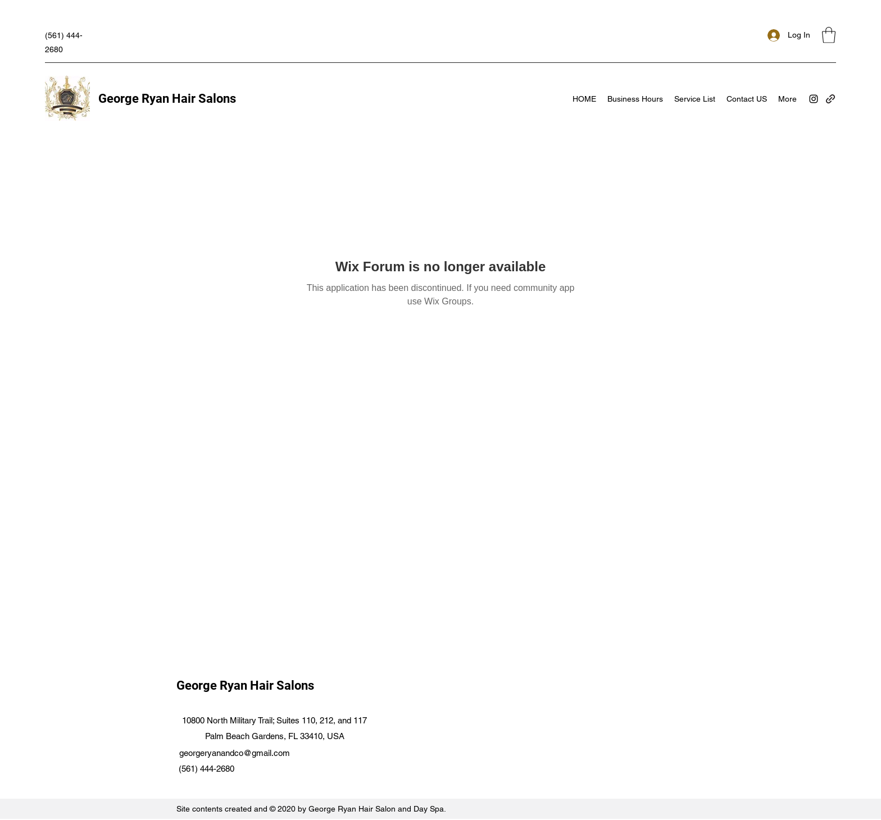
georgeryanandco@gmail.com (234, 753)
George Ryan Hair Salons (167, 99)
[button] (828, 35)
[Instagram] (813, 98)
